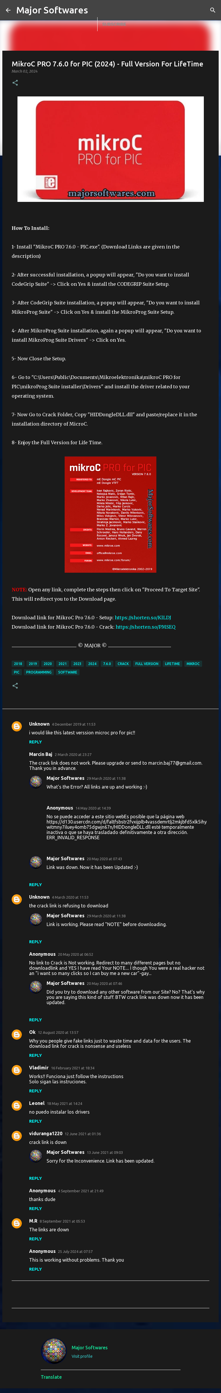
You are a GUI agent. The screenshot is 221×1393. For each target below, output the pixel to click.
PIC (17, 672)
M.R (33, 1220)
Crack (123, 664)
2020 (48, 664)
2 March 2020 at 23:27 (73, 754)
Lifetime (172, 664)
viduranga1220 (45, 1133)
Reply (35, 742)
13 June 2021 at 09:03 (105, 1152)
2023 (77, 664)
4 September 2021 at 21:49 (80, 1191)
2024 (92, 664)
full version (146, 664)
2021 (63, 664)
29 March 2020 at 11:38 (106, 778)
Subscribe (114, 24)
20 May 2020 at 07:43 (104, 859)
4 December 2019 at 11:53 (74, 724)
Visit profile (82, 1356)
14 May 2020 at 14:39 (93, 808)
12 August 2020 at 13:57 (58, 1032)
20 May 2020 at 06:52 (75, 954)
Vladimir (39, 1067)
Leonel (37, 1103)
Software (67, 672)
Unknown (39, 724)
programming (39, 672)
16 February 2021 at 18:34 (72, 1068)
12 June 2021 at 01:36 (83, 1134)
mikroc (193, 664)
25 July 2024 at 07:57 (75, 1251)
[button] (15, 83)
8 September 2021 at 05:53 (62, 1221)
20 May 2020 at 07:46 (104, 983)
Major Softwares (52, 10)
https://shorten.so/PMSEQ (145, 627)
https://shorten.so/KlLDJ (143, 617)
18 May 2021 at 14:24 (64, 1103)
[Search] (212, 10)
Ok (32, 1032)
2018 (18, 664)
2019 (33, 664)
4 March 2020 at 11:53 (70, 897)
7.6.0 (107, 664)
